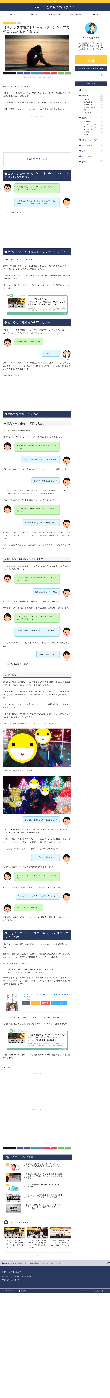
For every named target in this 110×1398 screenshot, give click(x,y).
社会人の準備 (92, 146)
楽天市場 (45, 1007)
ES (93, 110)
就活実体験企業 (55, 14)
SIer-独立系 (93, 130)
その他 (92, 162)
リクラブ (7, 1075)
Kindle (26, 1007)
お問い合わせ (97, 14)
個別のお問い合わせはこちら (12, 1287)
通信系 (93, 133)
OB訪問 (93, 100)
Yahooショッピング (59, 1007)
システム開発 (92, 156)
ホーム (12, 14)
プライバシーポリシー (11, 1298)
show (44, 159)
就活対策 (34, 14)
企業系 (92, 118)
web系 (93, 135)
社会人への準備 (76, 14)
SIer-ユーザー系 (93, 125)
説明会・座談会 (93, 108)
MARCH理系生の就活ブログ (55, 7)
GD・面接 (93, 113)
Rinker (28, 1002)
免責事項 (23, 1298)
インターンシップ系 (9, 23)
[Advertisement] (37, 133)
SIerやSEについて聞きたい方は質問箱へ (16, 1284)
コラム (92, 90)
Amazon (35, 1007)
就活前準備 (93, 102)
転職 (92, 151)
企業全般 (93, 122)
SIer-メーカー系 (93, 127)
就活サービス (93, 105)
